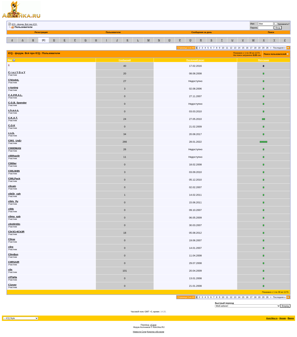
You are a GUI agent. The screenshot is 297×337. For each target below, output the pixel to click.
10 (223, 48)
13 (235, 48)
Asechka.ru (271, 318)
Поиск (271, 32)
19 (259, 48)
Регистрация (41, 32)
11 (227, 48)
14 (239, 48)
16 (247, 48)
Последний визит (195, 60)
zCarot (153, 325)
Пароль (253, 28)
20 (263, 48)
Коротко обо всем (155, 332)
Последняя (279, 48)
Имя (252, 24)
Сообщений (125, 60)
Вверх (291, 318)
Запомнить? (282, 24)
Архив (282, 318)
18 (255, 48)
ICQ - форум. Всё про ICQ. (24, 24)
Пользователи (113, 32)
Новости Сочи (139, 332)
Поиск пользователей (275, 54)
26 (267, 48)
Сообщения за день (201, 32)
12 (231, 48)
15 (243, 48)
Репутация (263, 60)
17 (251, 48)
